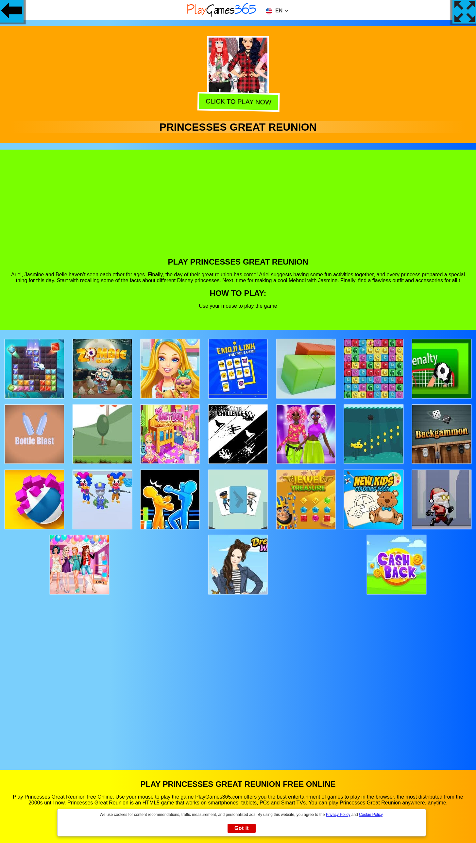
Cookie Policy (370, 814)
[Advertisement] (238, 208)
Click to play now (237, 102)
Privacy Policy (338, 814)
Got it (241, 828)
